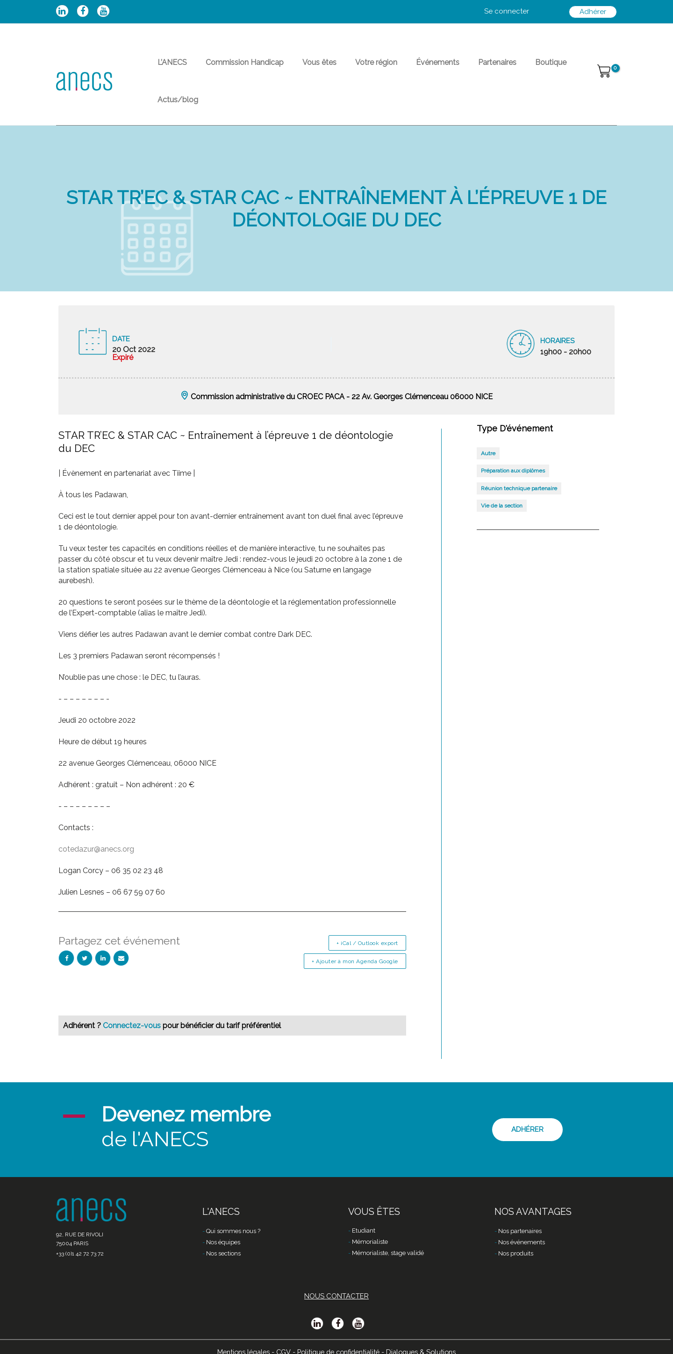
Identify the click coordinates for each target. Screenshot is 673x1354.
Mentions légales (238, 1338)
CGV (280, 1338)
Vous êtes (301, 67)
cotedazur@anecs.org (96, 822)
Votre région (350, 67)
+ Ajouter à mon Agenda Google (355, 935)
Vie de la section (502, 479)
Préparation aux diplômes (513, 444)
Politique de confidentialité (338, 1338)
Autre (488, 427)
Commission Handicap (233, 67)
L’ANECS (168, 67)
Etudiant (363, 1218)
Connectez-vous (133, 999)
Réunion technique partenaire (519, 462)
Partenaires (456, 67)
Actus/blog (549, 67)
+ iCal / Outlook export (367, 917)
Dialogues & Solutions (426, 1338)
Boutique (502, 67)
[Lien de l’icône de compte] (506, 11)
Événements (404, 67)
